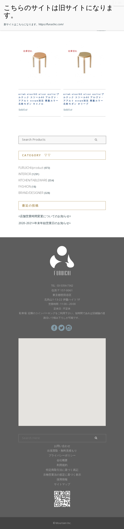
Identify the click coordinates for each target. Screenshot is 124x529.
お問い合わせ (62, 446)
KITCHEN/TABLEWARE (32, 180)
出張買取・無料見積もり (62, 450)
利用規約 (62, 465)
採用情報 (62, 479)
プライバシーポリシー (62, 455)
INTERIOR (24, 174)
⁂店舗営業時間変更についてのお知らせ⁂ (44, 216)
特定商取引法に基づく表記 (62, 470)
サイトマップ (62, 484)
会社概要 (62, 460)
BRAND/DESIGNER (30, 193)
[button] (62, 378)
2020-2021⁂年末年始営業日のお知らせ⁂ (44, 223)
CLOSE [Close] (118, 3)
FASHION (24, 186)
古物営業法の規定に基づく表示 (62, 474)
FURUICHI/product (30, 167)
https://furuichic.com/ (51, 24)
